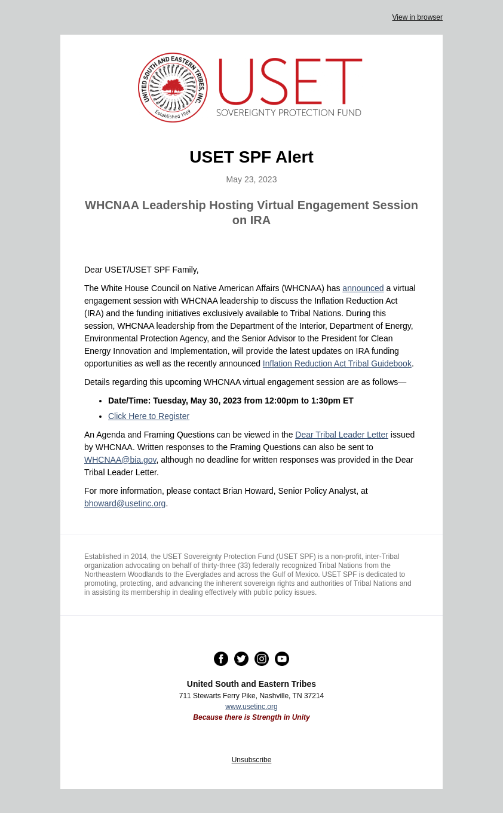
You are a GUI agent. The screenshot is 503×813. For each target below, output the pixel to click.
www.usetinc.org (251, 706)
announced (363, 288)
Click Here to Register (148, 416)
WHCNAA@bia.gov (120, 459)
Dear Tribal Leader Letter (341, 434)
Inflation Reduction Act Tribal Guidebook (337, 363)
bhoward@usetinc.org (124, 503)
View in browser (417, 17)
